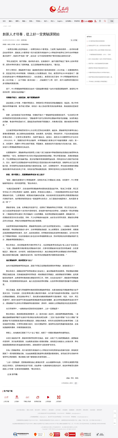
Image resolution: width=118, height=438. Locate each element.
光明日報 (24, 40)
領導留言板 (37, 398)
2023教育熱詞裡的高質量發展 (96, 41)
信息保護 (92, 410)
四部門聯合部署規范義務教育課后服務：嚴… (100, 77)
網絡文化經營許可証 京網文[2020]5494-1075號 (46, 423)
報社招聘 (37, 410)
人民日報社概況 (20, 410)
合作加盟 (58, 410)
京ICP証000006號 (84, 423)
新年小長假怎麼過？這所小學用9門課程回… (100, 59)
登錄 (111, 21)
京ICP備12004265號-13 (95, 420)
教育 (10, 26)
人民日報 (6, 398)
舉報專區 (77, 21)
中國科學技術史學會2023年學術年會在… (99, 72)
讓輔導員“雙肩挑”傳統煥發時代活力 (98, 68)
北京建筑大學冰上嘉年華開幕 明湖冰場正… (100, 50)
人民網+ (17, 398)
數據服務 (71, 410)
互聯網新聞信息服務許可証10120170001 (27, 420)
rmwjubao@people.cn (82, 416)
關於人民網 (30, 410)
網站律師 (85, 410)
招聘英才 (44, 410)
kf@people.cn (43, 416)
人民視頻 (48, 398)
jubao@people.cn (76, 413)
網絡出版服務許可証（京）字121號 (69, 423)
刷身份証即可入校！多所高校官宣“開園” (99, 45)
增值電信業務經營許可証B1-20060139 (50, 420)
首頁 (4, 21)
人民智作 (59, 398)
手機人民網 (27, 398)
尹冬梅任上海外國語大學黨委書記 (98, 81)
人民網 (5, 26)
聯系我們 (99, 410)
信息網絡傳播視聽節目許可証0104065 (22, 423)
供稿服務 (64, 410)
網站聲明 (78, 410)
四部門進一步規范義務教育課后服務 (98, 63)
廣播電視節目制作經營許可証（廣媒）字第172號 (74, 420)
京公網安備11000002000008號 (98, 423)
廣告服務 (51, 410)
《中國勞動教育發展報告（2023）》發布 (99, 54)
